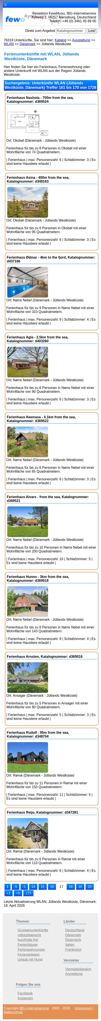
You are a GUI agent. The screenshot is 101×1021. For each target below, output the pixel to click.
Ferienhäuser (28, 945)
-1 (24, 887)
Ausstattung (81, 40)
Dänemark (27, 44)
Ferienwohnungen (31, 949)
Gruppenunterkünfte (33, 930)
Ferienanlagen (28, 954)
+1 (9, 893)
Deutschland (74, 930)
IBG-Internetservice (34, 1008)
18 (71, 887)
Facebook (25, 993)
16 (52, 887)
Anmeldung (74, 974)
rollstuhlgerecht (29, 935)
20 (90, 887)
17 (61, 887)
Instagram (25, 998)
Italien (69, 945)
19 (80, 887)
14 (33, 887)
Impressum (83, 1008)
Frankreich (73, 949)
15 (43, 887)
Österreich (73, 940)
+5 (18, 893)
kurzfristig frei (28, 940)
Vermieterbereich (78, 969)
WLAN (9, 44)
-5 (15, 887)
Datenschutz (13, 1012)
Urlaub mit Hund (30, 959)
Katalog (60, 40)
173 (28, 893)
